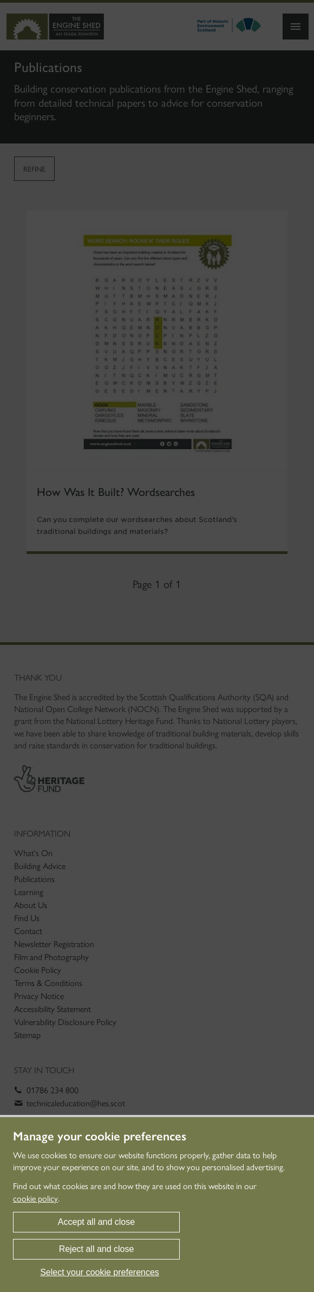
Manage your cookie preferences (99, 1136)
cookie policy (35, 1198)
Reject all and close (96, 1249)
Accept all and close (96, 1221)
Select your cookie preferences (99, 1272)
